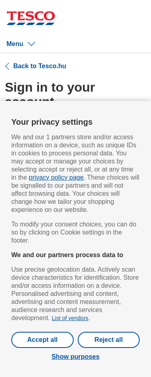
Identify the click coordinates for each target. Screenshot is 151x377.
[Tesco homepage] (30, 19)
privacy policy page (56, 177)
